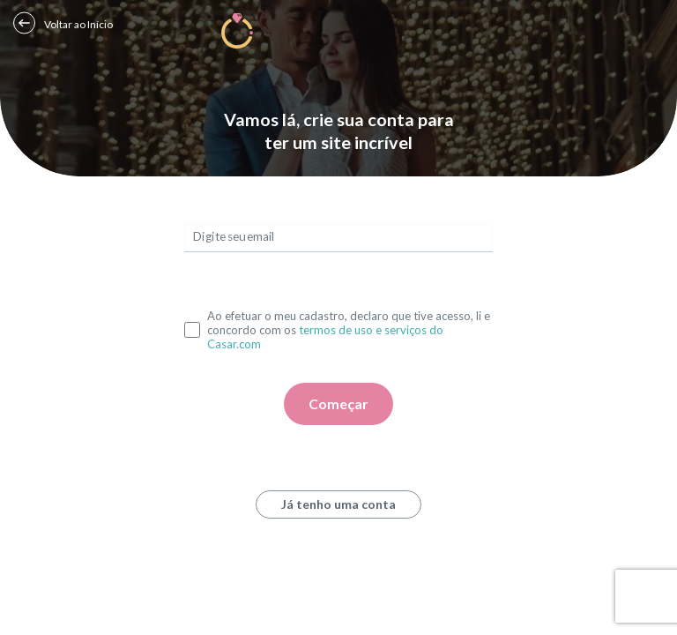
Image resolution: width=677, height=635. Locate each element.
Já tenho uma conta (338, 504)
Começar (338, 403)
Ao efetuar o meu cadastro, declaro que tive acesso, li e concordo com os (348, 330)
